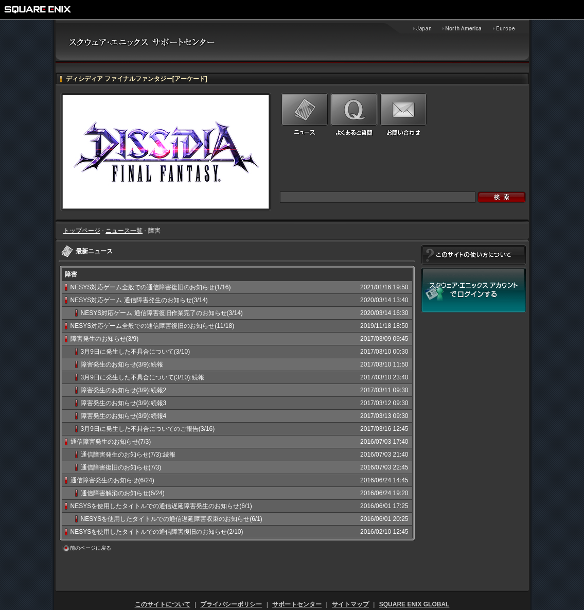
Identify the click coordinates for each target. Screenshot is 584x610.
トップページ (81, 230)
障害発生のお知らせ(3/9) (104, 338)
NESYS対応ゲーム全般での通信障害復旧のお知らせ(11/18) (152, 325)
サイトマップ (350, 604)
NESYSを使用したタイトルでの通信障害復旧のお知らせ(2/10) (156, 531)
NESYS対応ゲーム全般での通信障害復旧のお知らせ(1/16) (150, 287)
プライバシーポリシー (231, 604)
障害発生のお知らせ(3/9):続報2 (124, 390)
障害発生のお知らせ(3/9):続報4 (124, 416)
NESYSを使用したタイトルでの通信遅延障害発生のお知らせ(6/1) (161, 506)
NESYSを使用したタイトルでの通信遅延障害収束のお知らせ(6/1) (171, 518)
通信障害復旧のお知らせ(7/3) (121, 467)
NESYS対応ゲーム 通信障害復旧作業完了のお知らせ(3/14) (162, 313)
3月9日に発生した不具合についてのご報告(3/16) (148, 428)
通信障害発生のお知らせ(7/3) (110, 441)
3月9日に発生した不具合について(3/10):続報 (142, 377)
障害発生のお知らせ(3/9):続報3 (124, 403)
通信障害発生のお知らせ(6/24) (112, 480)
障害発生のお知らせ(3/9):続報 (122, 364)
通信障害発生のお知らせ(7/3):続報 (128, 454)
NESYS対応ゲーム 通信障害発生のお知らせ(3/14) (139, 300)
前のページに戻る (90, 548)
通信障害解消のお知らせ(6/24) (123, 493)
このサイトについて (162, 604)
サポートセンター (297, 604)
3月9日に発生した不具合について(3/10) (135, 351)
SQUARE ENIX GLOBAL (414, 604)
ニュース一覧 (124, 230)
